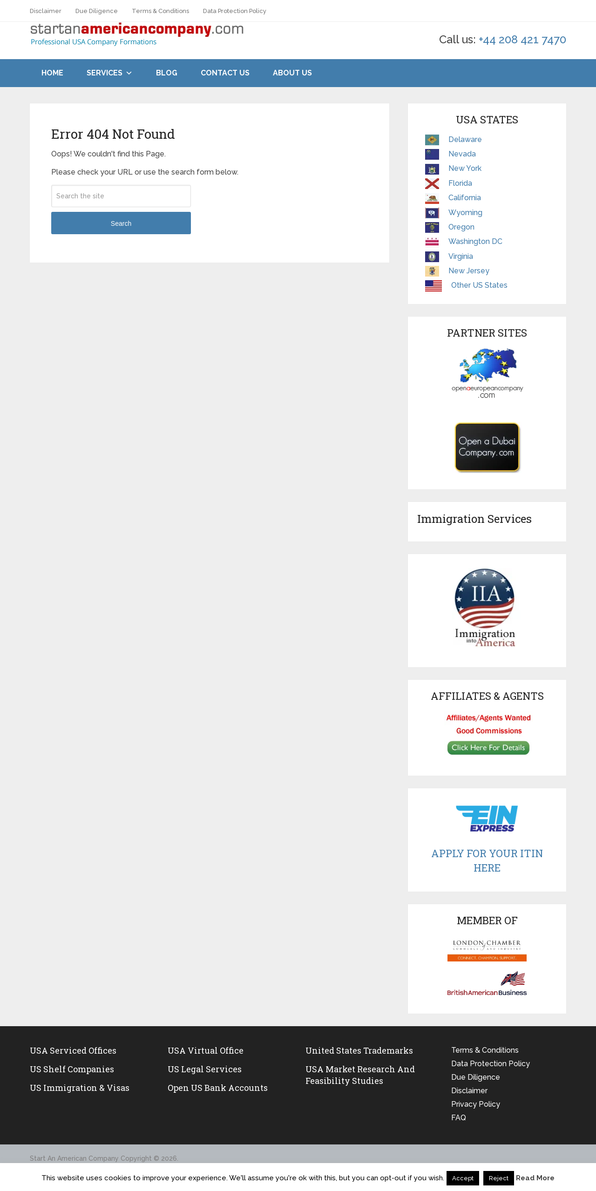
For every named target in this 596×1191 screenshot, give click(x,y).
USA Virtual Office (206, 1050)
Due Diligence (96, 10)
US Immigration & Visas (79, 1087)
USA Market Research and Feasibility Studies (360, 1074)
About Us (292, 72)
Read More (535, 1178)
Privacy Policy (475, 1104)
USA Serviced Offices (73, 1050)
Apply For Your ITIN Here (487, 860)
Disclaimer (45, 10)
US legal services (205, 1069)
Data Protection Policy (234, 10)
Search (121, 223)
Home (52, 72)
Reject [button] (498, 1178)
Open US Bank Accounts (218, 1087)
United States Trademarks (359, 1050)
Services (104, 72)
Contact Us (225, 72)
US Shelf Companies (72, 1069)
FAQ (458, 1117)
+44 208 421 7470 (522, 39)
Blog (166, 72)
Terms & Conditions (160, 10)
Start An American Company (74, 1158)
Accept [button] (463, 1178)
